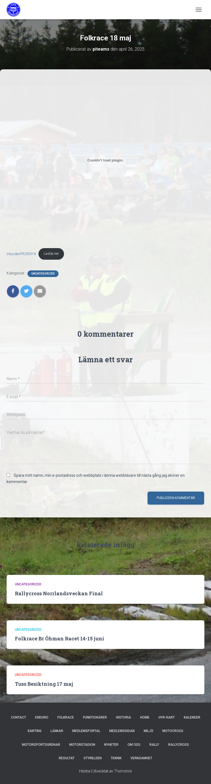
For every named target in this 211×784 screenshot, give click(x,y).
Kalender (192, 717)
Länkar (57, 731)
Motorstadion (82, 745)
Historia (123, 717)
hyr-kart (167, 717)
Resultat (66, 758)
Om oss (133, 745)
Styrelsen (93, 758)
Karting (34, 731)
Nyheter (111, 745)
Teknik (116, 758)
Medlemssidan (122, 731)
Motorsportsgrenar (41, 745)
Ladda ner (51, 253)
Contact (18, 717)
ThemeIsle (123, 771)
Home (144, 717)
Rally (154, 745)
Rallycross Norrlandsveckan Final (59, 593)
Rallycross (178, 745)
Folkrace (65, 717)
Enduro (41, 717)
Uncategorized (43, 273)
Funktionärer (95, 717)
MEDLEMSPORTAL (86, 731)
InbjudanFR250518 (21, 253)
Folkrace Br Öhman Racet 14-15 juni (59, 638)
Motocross (172, 731)
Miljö (148, 731)
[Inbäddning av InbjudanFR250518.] (105, 160)
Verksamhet (141, 758)
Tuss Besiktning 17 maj (44, 684)
